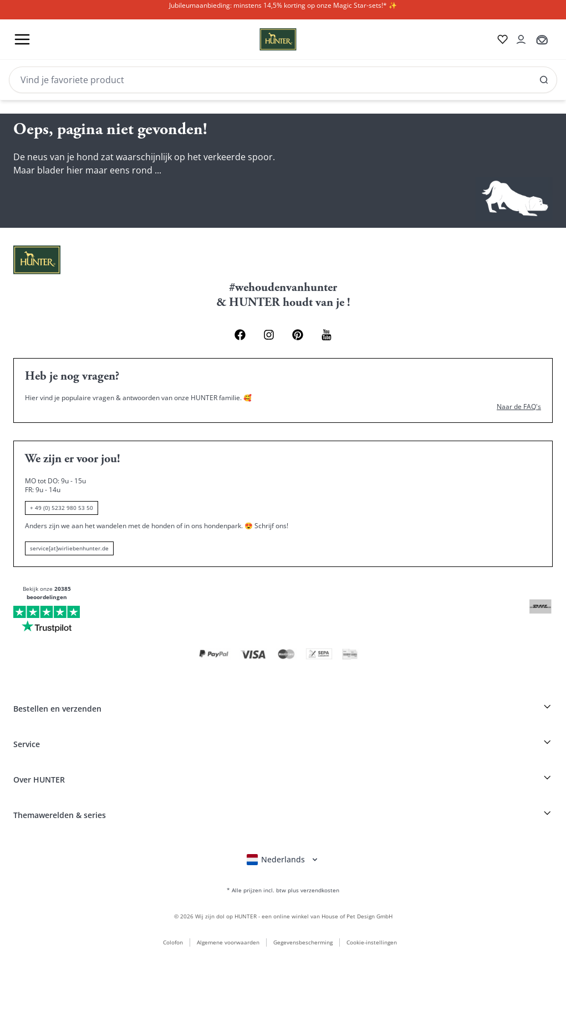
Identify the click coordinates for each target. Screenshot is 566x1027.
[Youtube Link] (326, 334)
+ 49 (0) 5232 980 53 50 (61, 508)
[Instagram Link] (268, 334)
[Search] (283, 80)
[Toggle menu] (22, 39)
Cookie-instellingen (371, 942)
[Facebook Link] (240, 334)
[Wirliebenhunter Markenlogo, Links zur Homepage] (264, 39)
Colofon (173, 942)
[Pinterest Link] (297, 334)
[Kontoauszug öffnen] (521, 39)
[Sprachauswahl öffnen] (283, 859)
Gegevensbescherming (303, 942)
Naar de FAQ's (519, 406)
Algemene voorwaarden (228, 942)
